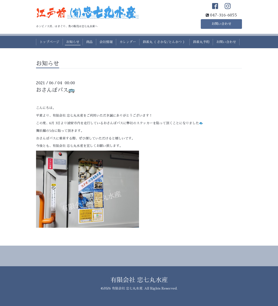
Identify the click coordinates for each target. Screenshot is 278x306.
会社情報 (106, 42)
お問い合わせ (221, 24)
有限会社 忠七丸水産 (139, 280)
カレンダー (127, 42)
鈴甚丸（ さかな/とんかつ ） (164, 42)
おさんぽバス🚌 (55, 90)
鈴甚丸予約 (201, 42)
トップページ (49, 42)
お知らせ (72, 42)
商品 (89, 42)
